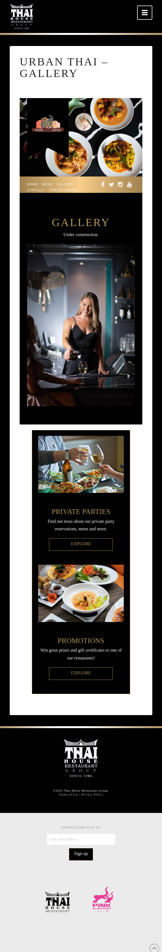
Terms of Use (68, 794)
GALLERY (65, 184)
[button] (144, 13)
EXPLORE (81, 543)
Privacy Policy (92, 794)
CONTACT (36, 190)
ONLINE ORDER (64, 190)
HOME (32, 184)
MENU (47, 184)
